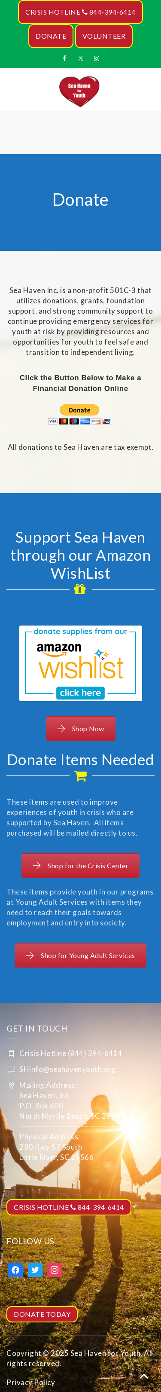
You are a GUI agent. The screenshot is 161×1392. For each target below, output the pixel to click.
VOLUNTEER (104, 36)
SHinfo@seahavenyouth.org (67, 1069)
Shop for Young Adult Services (80, 955)
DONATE (51, 36)
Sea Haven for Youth (105, 1353)
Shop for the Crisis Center (80, 865)
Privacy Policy (30, 1382)
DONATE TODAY (42, 1314)
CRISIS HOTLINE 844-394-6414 (80, 12)
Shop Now (80, 728)
